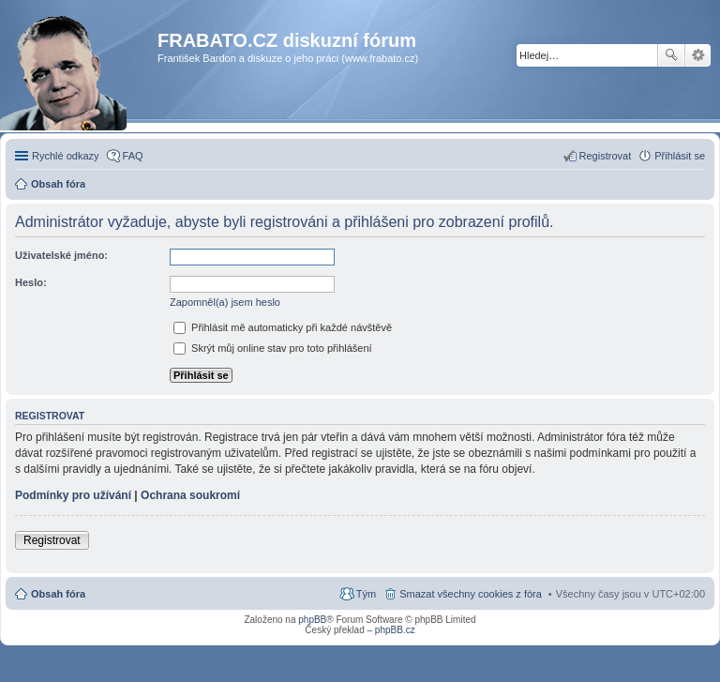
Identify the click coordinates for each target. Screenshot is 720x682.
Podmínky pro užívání (73, 495)
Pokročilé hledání (698, 55)
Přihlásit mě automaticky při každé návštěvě (282, 327)
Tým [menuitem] (366, 593)
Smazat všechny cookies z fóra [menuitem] (470, 593)
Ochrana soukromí (190, 495)
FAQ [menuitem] (133, 155)
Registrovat (52, 540)
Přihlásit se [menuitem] (679, 155)
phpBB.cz (395, 630)
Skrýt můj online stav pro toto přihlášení (272, 348)
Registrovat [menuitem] (605, 155)
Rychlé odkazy (65, 155)
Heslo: (31, 282)
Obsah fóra (58, 593)
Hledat (671, 55)
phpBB (312, 619)
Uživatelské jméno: (61, 255)
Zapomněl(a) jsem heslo (225, 302)
